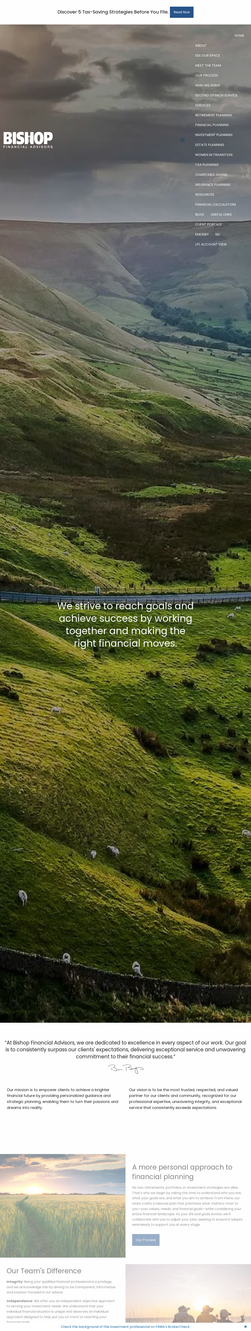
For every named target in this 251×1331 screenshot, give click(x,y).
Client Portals (208, 224)
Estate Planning (209, 144)
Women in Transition (213, 154)
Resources (204, 194)
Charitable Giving (211, 174)
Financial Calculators (215, 204)
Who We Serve (207, 85)
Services (202, 105)
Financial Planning (212, 125)
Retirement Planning (213, 115)
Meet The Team (208, 65)
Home (239, 35)
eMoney (202, 234)
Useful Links (221, 214)
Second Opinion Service (216, 95)
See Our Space (207, 55)
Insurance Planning (212, 184)
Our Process (206, 75)
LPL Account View (211, 244)
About (201, 45)
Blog (199, 214)
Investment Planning (214, 134)
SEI (217, 234)
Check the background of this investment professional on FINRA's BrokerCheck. (125, 1326)
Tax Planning (207, 164)
